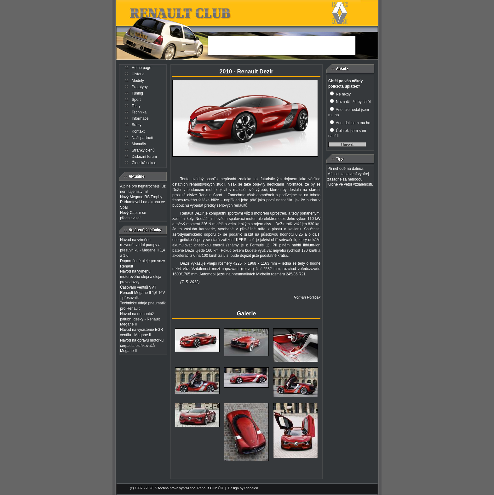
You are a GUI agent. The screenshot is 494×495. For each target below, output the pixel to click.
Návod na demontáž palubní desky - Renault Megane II (140, 319)
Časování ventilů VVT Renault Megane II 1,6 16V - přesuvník (142, 292)
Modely (138, 80)
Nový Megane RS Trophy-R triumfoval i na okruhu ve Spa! (142, 202)
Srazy (136, 125)
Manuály (139, 144)
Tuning (137, 93)
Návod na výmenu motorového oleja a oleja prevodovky (140, 276)
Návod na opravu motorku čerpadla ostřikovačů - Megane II (142, 345)
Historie (138, 74)
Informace (140, 118)
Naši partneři (142, 137)
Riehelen (251, 488)
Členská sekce (144, 163)
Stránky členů (143, 150)
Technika (139, 112)
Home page (141, 68)
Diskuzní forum (144, 156)
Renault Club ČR (210, 488)
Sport (136, 99)
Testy (136, 106)
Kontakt (138, 131)
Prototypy (140, 87)
